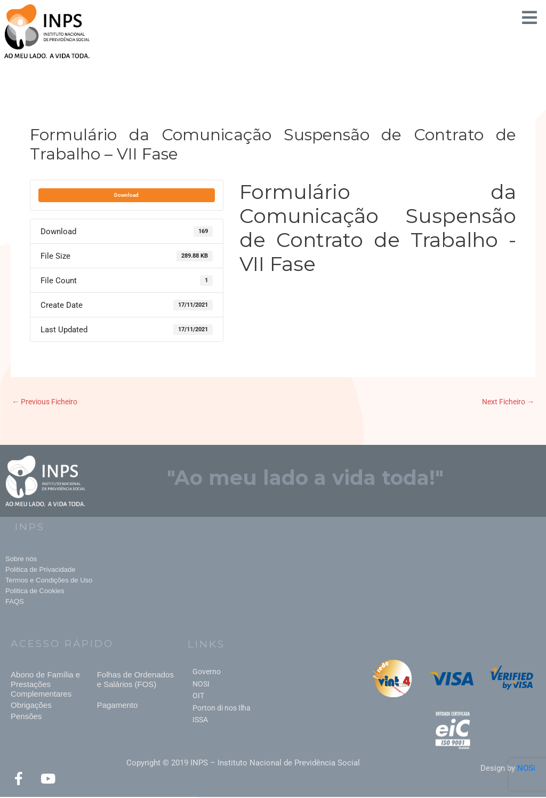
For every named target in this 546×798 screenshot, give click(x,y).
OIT (198, 696)
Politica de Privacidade (40, 570)
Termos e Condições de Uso (48, 581)
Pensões (26, 717)
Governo (206, 672)
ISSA (200, 720)
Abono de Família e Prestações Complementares (45, 685)
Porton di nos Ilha (221, 709)
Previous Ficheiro (48, 402)
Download (126, 195)
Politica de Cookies (35, 591)
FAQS (14, 602)
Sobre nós (21, 559)
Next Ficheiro (505, 402)
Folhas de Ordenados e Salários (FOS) (135, 680)
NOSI (201, 685)
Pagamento (117, 706)
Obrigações (31, 706)
